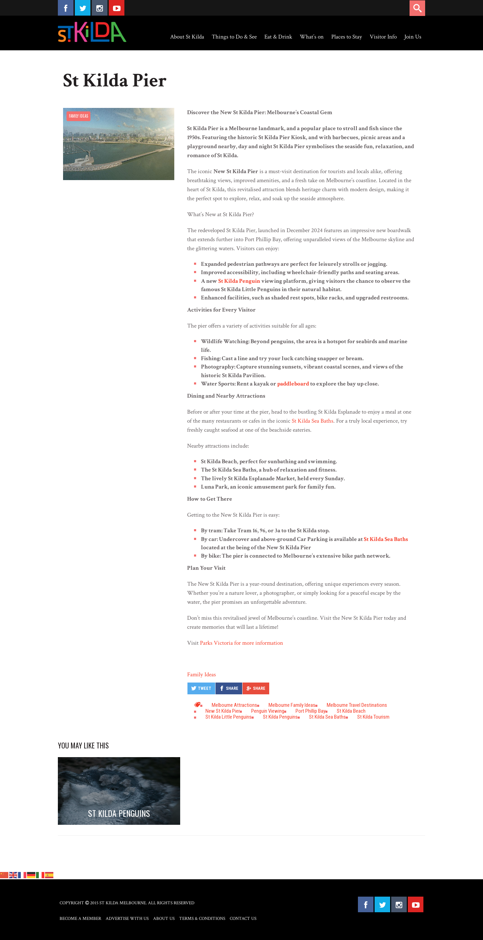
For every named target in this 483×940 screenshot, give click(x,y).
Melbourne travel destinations (357, 705)
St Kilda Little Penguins (228, 717)
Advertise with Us (127, 919)
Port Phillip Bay (310, 711)
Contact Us (243, 919)
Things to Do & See (234, 37)
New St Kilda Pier (222, 711)
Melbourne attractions (234, 705)
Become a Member (80, 919)
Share (232, 688)
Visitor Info (383, 37)
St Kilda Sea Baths (312, 421)
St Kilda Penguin (239, 281)
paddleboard (293, 384)
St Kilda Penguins (280, 717)
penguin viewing (267, 711)
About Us (164, 919)
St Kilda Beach (351, 711)
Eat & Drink (278, 37)
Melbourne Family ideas (292, 705)
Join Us (412, 37)
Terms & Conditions (202, 919)
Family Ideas (78, 116)
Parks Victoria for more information (241, 643)
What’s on (312, 37)
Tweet (204, 688)
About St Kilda (187, 37)
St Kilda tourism (373, 717)
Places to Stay (346, 37)
